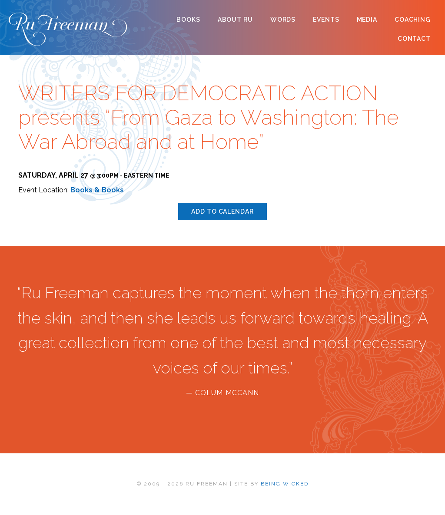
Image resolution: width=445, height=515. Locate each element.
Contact (414, 38)
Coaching (413, 19)
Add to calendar (222, 211)
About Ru (235, 19)
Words (283, 19)
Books (188, 19)
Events (326, 19)
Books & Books (97, 190)
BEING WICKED (285, 484)
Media (367, 19)
